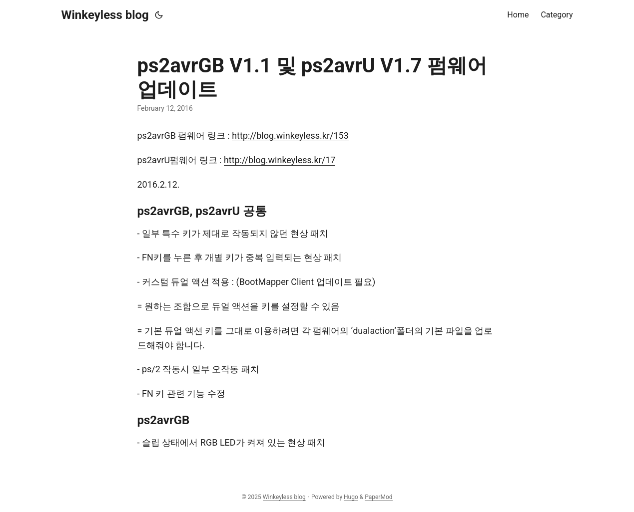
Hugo (351, 497)
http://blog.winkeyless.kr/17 (280, 160)
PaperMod (378, 497)
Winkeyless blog (105, 15)
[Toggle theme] (159, 15)
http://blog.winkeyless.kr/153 (290, 135)
